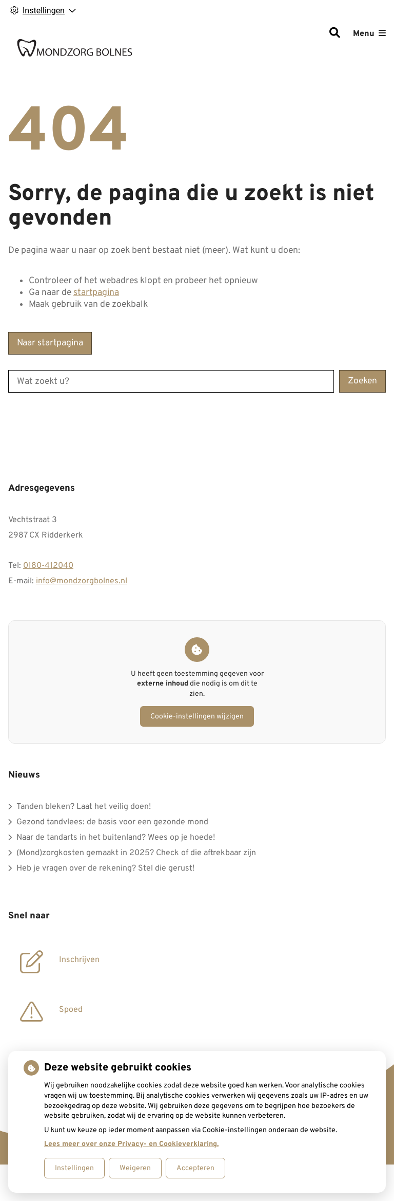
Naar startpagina (50, 343)
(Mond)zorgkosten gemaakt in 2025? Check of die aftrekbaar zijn (136, 853)
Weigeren (135, 1168)
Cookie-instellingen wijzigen (197, 716)
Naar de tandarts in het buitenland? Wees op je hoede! (115, 838)
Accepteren (195, 1168)
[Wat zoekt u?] (171, 381)
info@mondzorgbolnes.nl (81, 581)
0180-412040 (48, 566)
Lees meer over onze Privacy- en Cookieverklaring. (131, 1144)
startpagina (96, 293)
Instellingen (74, 1168)
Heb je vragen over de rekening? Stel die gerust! (105, 868)
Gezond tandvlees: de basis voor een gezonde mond (112, 822)
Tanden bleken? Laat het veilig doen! (83, 807)
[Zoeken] (334, 34)
